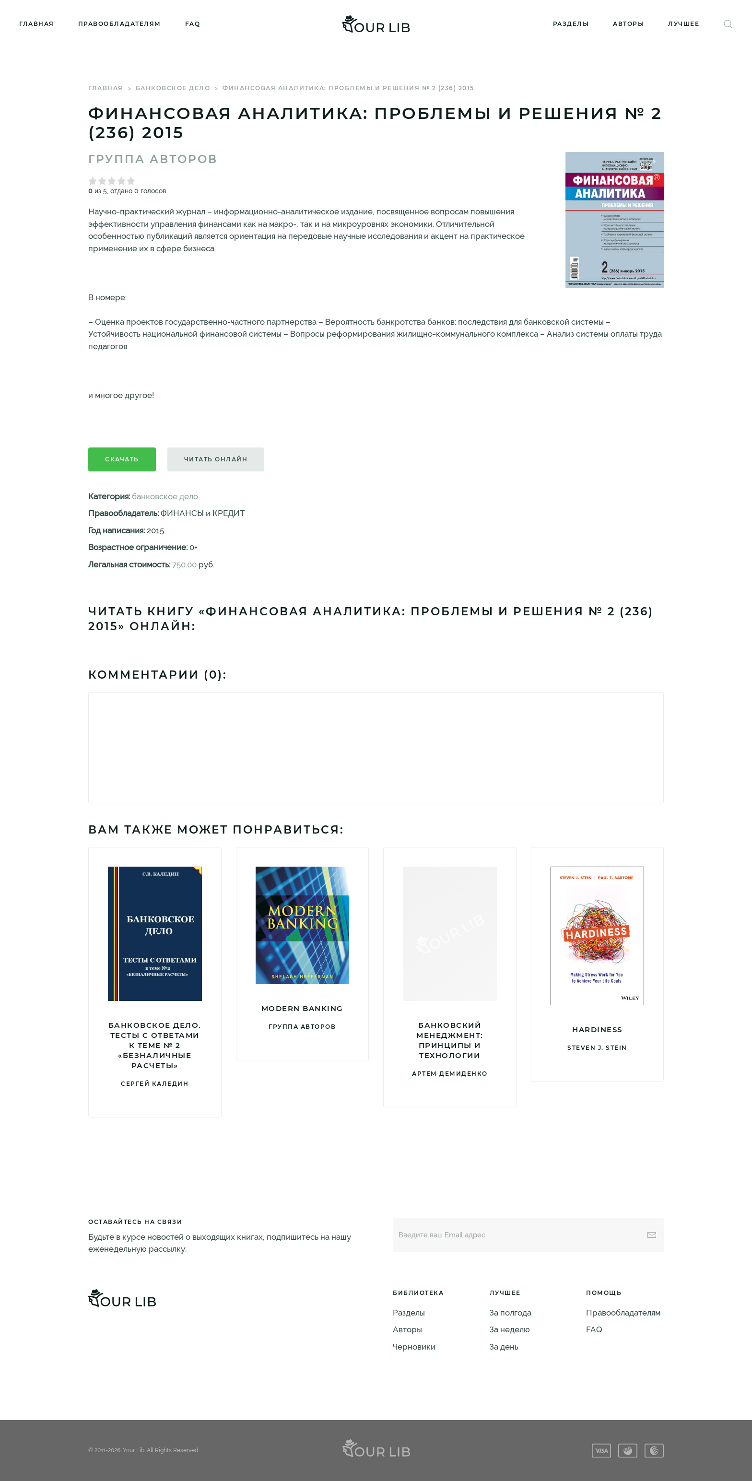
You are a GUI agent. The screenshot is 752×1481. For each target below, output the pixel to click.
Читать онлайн (216, 459)
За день (504, 1347)
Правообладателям (119, 23)
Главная (36, 23)
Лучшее (683, 23)
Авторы (628, 23)
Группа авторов (153, 159)
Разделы (571, 23)
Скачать (122, 459)
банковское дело (173, 88)
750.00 (184, 564)
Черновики (414, 1347)
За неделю (510, 1329)
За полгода (510, 1312)
